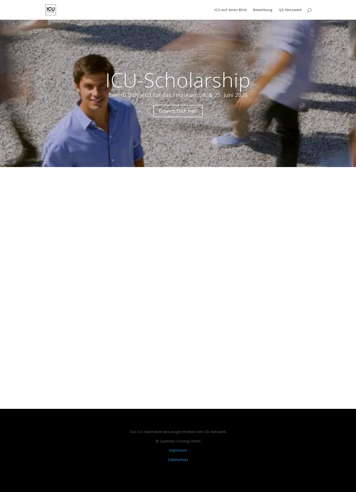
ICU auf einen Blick (230, 10)
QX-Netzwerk (290, 10)
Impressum (178, 450)
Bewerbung (262, 10)
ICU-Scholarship (178, 79)
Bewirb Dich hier (178, 111)
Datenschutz (178, 459)
